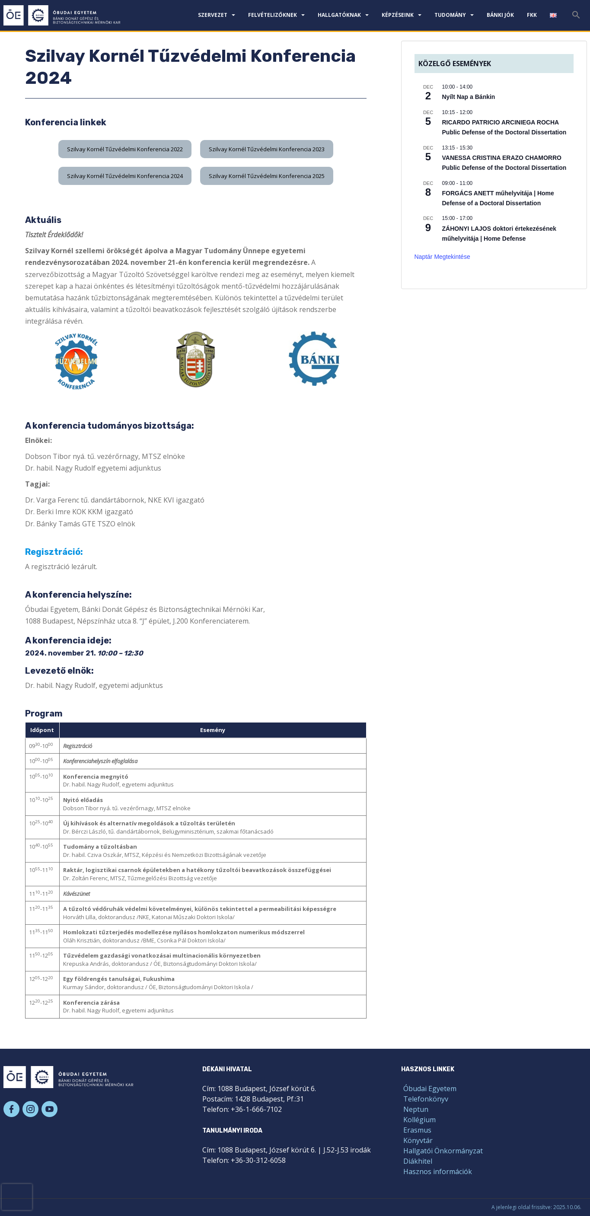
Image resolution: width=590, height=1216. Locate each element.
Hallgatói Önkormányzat (443, 1151)
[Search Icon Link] (576, 17)
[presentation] (17, 1197)
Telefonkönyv (425, 1099)
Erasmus (417, 1130)
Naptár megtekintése (442, 256)
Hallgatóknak (339, 15)
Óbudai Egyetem (429, 1088)
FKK (532, 15)
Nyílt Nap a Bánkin (468, 96)
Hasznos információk (437, 1171)
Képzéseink (398, 15)
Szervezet (212, 15)
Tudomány (450, 15)
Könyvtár (418, 1140)
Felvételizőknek (272, 15)
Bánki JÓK (500, 15)
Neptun (415, 1109)
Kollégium (419, 1119)
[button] (124, 149)
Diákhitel (417, 1161)
